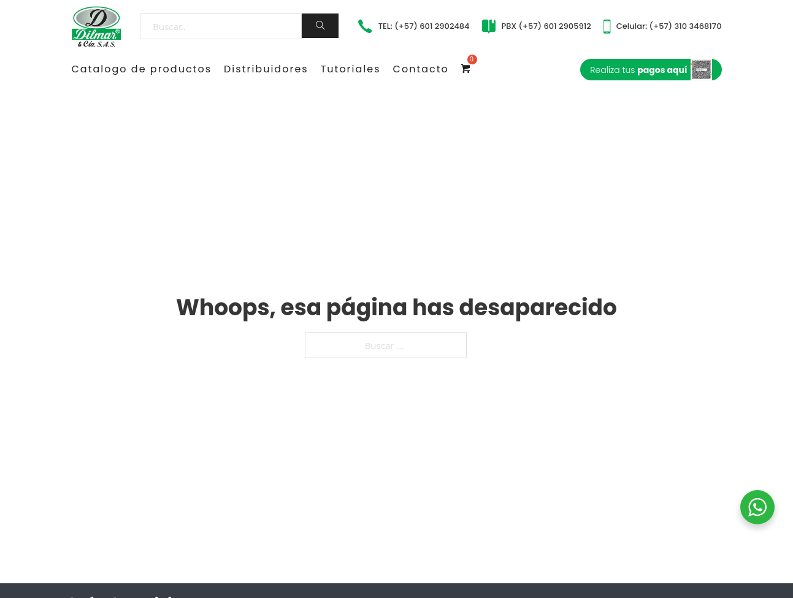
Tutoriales (351, 69)
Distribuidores (266, 69)
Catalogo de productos (142, 69)
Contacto (421, 69)
